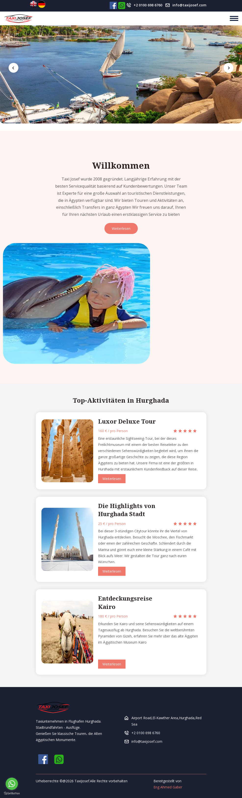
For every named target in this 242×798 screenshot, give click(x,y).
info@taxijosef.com (189, 5)
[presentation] (13, 68)
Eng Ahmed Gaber (167, 787)
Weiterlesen (121, 228)
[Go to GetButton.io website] (12, 793)
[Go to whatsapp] (12, 784)
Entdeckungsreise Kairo (125, 602)
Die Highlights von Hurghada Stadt (126, 510)
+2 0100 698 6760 (148, 5)
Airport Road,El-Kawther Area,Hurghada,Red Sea (166, 720)
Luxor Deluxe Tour (127, 421)
